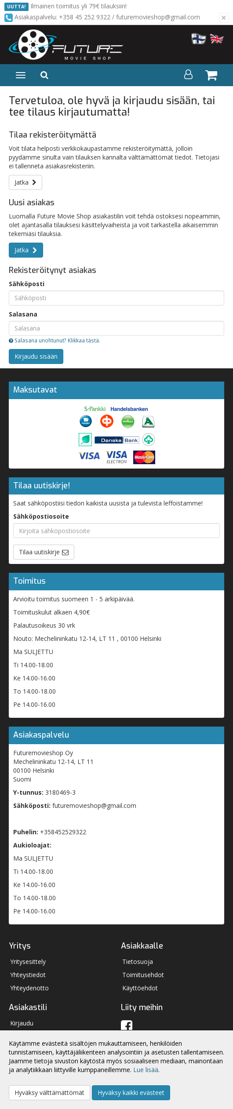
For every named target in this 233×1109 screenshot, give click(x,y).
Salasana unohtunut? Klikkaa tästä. (54, 340)
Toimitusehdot (143, 975)
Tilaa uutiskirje (39, 552)
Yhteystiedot (28, 975)
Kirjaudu (21, 1023)
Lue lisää (145, 1069)
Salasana (23, 314)
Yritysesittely (28, 961)
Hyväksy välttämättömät (49, 1092)
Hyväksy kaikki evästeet (131, 1092)
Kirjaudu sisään (36, 356)
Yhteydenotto (29, 988)
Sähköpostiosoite (41, 516)
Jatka (25, 182)
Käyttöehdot (140, 988)
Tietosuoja (137, 961)
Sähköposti (26, 284)
